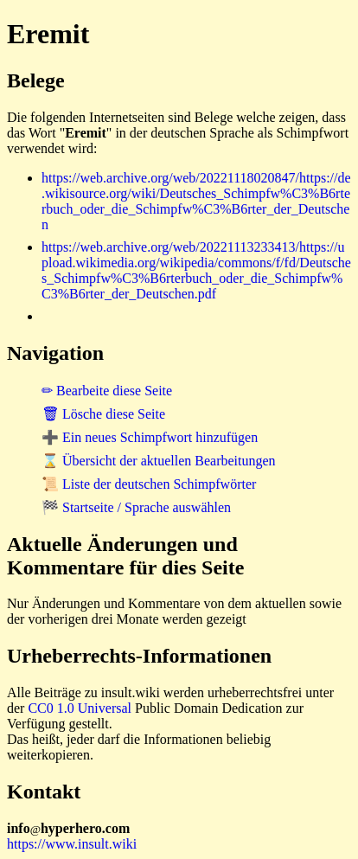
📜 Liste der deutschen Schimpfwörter (149, 484)
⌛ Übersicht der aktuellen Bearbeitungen (159, 460)
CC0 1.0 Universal (79, 708)
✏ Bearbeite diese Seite (107, 390)
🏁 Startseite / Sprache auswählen (136, 507)
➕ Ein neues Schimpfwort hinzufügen (150, 437)
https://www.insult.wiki (72, 844)
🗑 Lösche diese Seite (103, 414)
